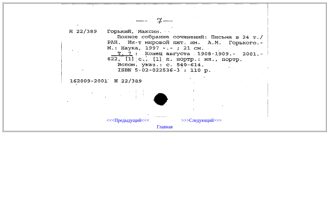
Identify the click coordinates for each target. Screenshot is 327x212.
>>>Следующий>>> (201, 120)
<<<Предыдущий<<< (128, 120)
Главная (165, 126)
